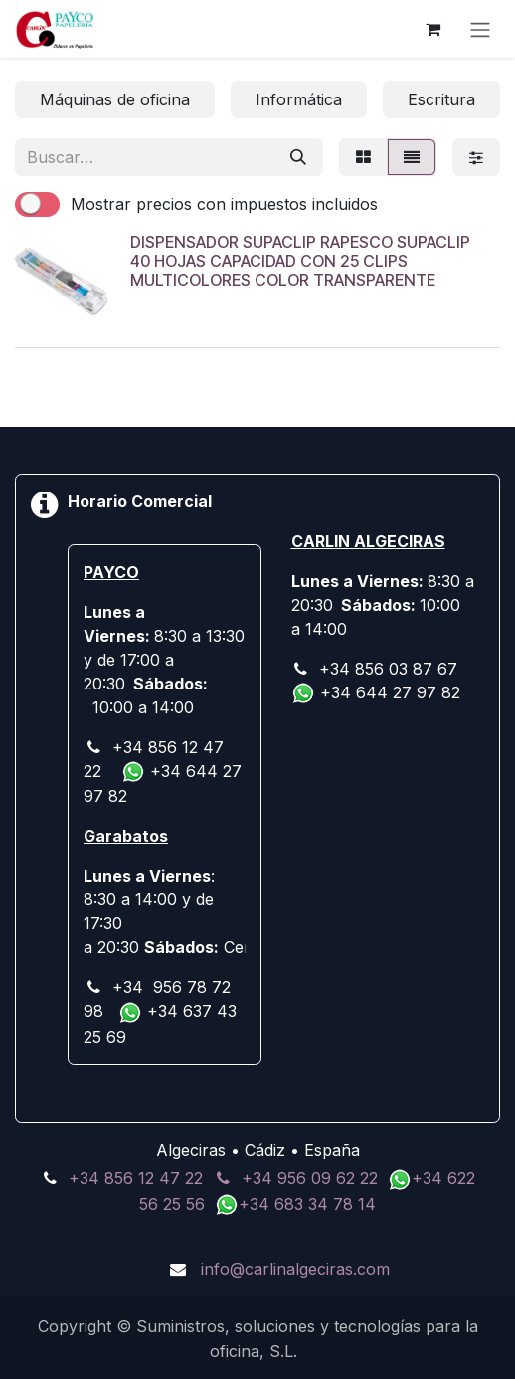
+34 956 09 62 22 (310, 1178)
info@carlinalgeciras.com (295, 1269)
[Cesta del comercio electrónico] (432, 29)
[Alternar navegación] (480, 29)
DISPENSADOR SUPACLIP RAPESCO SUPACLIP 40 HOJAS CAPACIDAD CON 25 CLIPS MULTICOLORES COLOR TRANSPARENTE (300, 261)
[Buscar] (298, 157)
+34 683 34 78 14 (307, 1204)
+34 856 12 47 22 (136, 1178)
